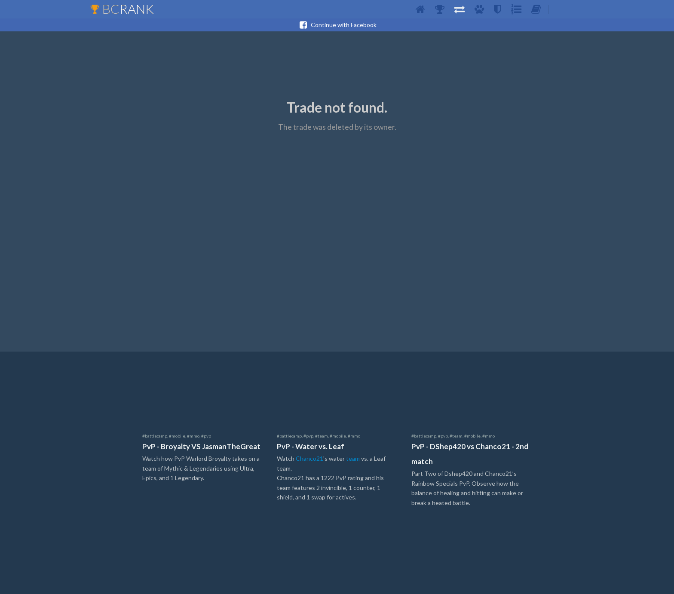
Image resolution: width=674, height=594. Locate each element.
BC (122, 8)
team (353, 458)
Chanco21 (309, 458)
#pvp (206, 435)
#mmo (193, 435)
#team (321, 435)
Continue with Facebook (337, 24)
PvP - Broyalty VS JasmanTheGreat (201, 446)
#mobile (177, 435)
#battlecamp (154, 435)
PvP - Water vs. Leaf (310, 446)
